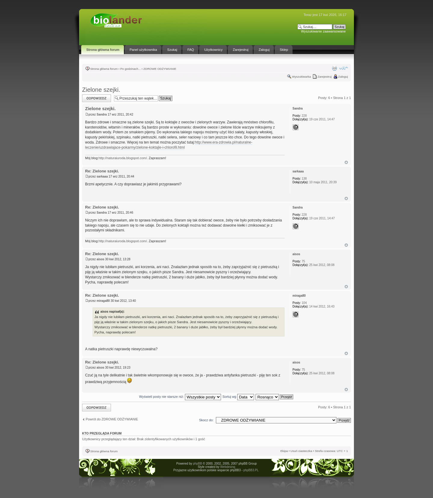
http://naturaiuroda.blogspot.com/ (123, 158)
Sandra (102, 114)
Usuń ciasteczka (301, 451)
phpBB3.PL (250, 470)
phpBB (197, 463)
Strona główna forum (104, 68)
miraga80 (103, 300)
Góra (346, 162)
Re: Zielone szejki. (102, 171)
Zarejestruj (325, 76)
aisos (100, 259)
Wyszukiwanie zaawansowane (323, 31)
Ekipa (284, 451)
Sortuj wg (238, 396)
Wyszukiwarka (301, 76)
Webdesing (227, 467)
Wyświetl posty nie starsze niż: (180, 396)
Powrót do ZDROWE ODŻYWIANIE (112, 419)
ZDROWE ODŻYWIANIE (159, 68)
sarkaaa (102, 176)
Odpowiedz (96, 98)
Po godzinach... (130, 68)
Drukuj (334, 68)
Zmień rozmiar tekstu (343, 68)
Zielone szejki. (101, 89)
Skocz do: (206, 420)
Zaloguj (343, 76)
